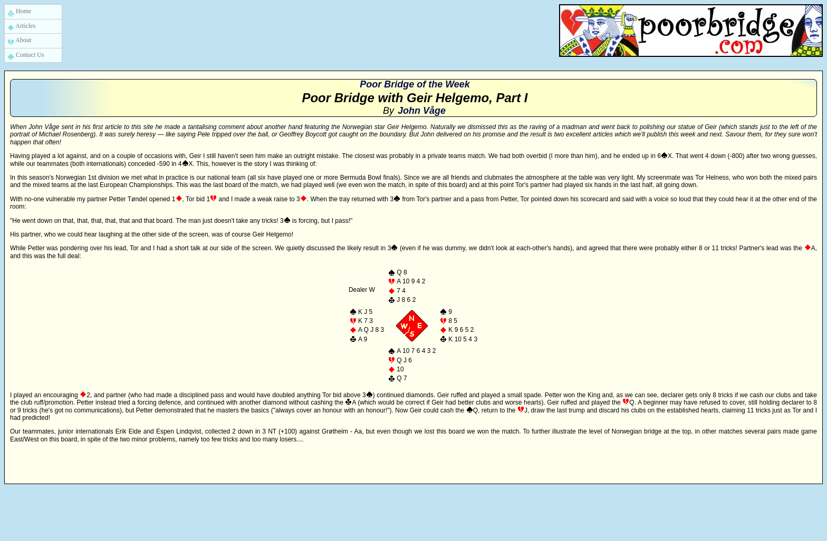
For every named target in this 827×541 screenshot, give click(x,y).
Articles (21, 26)
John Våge (422, 110)
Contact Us (25, 55)
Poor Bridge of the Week (415, 84)
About (19, 40)
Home (19, 11)
